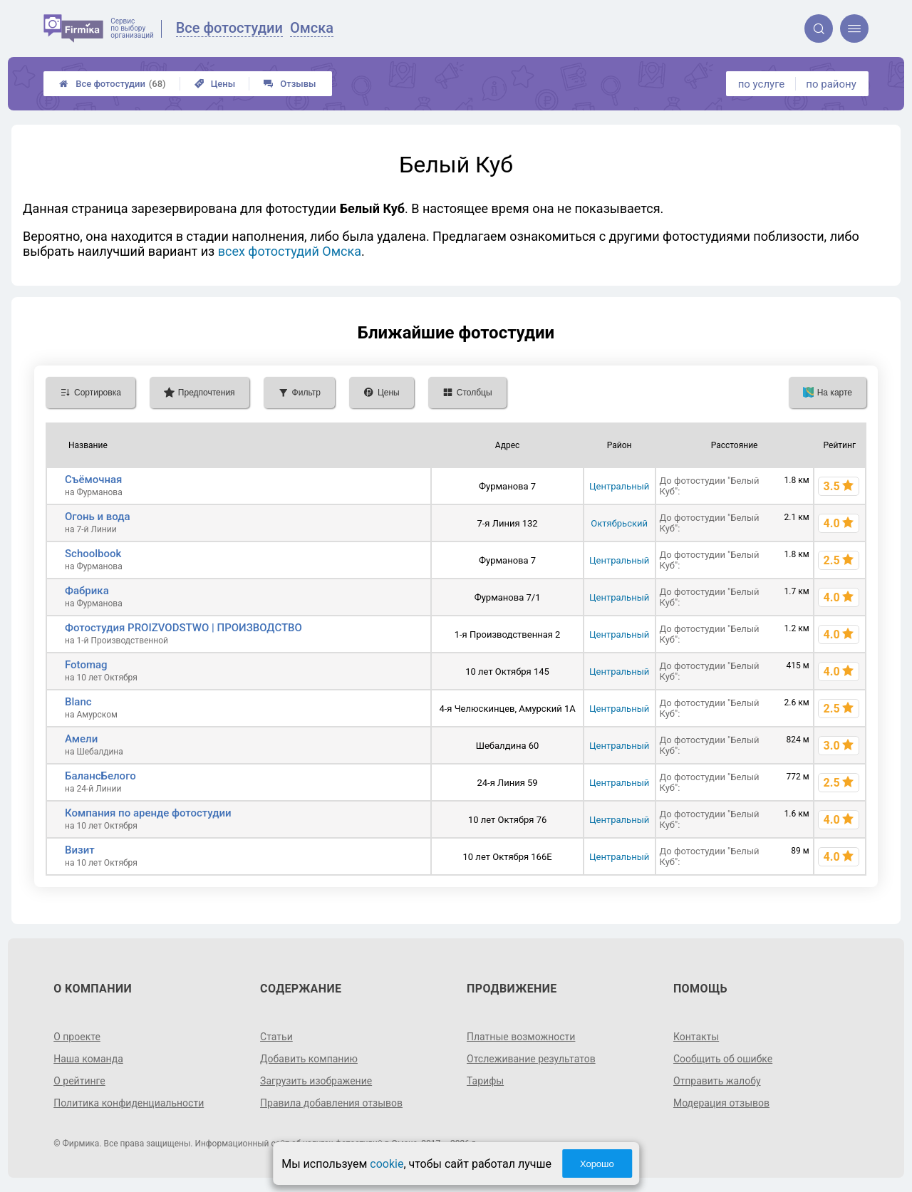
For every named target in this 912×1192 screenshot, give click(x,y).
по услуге (761, 84)
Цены (215, 83)
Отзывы (290, 83)
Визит (80, 850)
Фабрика (87, 590)
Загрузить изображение (316, 1081)
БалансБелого (100, 775)
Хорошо (597, 1164)
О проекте (76, 1036)
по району (831, 84)
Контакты (696, 1036)
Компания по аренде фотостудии (148, 813)
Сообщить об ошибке (722, 1058)
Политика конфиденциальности (128, 1103)
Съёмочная (93, 479)
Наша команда (88, 1058)
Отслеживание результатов (531, 1058)
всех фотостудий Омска (289, 251)
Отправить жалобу (717, 1081)
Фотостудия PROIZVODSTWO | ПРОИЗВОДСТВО (183, 627)
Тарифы (485, 1081)
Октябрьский (619, 523)
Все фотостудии (112, 83)
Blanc (78, 701)
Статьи (276, 1036)
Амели (81, 738)
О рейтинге (79, 1081)
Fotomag (86, 664)
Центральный (619, 486)
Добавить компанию (309, 1058)
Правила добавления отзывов (331, 1103)
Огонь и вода (97, 516)
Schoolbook (93, 553)
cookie (386, 1164)
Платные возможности (521, 1036)
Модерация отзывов (721, 1103)
